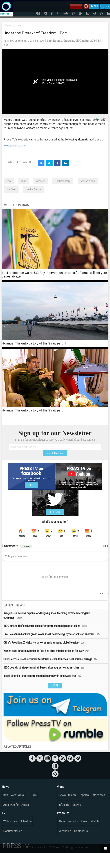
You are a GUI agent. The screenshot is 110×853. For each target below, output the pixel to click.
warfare (11, 189)
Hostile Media (33, 189)
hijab (23, 181)
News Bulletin (67, 795)
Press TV (63, 813)
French (94, 6)
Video (60, 787)
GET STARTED (55, 452)
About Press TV (68, 821)
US (28, 795)
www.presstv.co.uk (15, 145)
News (8, 25)
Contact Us (81, 831)
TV (3, 813)
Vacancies (64, 831)
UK (35, 795)
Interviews (98, 795)
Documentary (62, 181)
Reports (84, 795)
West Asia (17, 795)
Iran (20, 25)
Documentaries (12, 831)
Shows (76, 804)
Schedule (26, 821)
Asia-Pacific (11, 804)
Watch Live (10, 821)
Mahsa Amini (87, 181)
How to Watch (90, 821)
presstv (40, 181)
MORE (55, 685)
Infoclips (63, 804)
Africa (25, 804)
